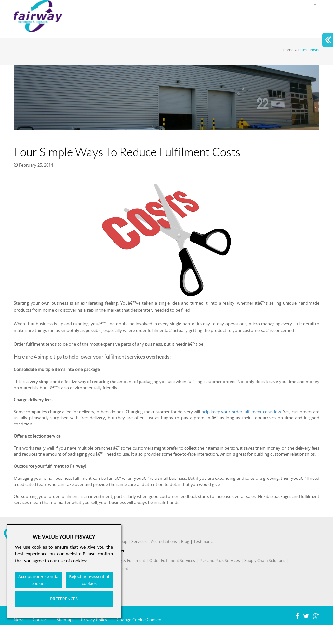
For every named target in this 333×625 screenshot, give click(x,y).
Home (288, 50)
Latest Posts (308, 50)
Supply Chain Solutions (264, 560)
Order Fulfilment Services (172, 560)
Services (139, 541)
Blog (185, 541)
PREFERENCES (64, 599)
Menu (315, 7)
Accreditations (164, 541)
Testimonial (204, 541)
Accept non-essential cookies (39, 580)
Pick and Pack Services (219, 560)
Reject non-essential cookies (89, 580)
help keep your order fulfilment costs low (241, 412)
